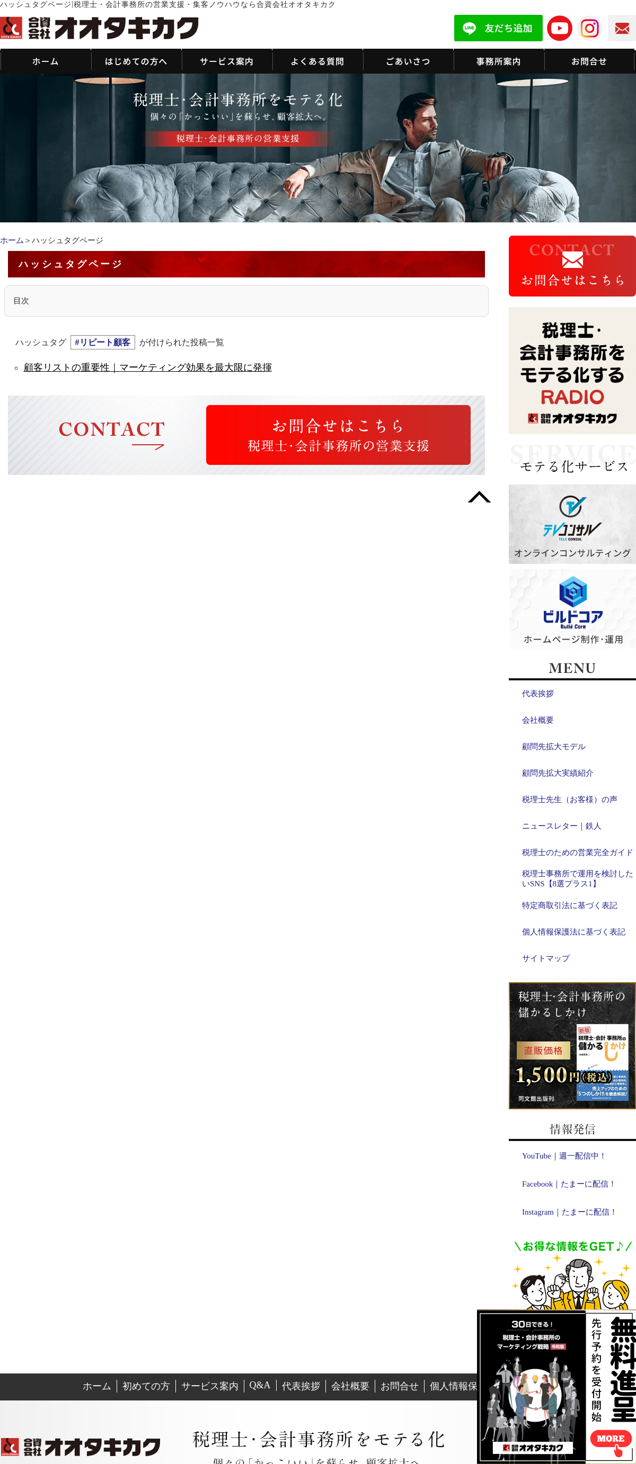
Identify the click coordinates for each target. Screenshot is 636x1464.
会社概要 (538, 720)
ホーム (12, 240)
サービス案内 (209, 1386)
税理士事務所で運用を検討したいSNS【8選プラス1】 (577, 878)
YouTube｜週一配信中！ (564, 1156)
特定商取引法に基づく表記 (569, 905)
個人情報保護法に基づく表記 (573, 932)
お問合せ (400, 1386)
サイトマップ (546, 958)
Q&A (260, 1385)
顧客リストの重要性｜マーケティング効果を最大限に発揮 (148, 367)
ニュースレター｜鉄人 (562, 826)
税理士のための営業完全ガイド (577, 852)
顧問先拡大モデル (554, 746)
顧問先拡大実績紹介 (558, 773)
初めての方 (146, 1386)
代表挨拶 (538, 693)
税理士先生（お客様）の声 (569, 799)
